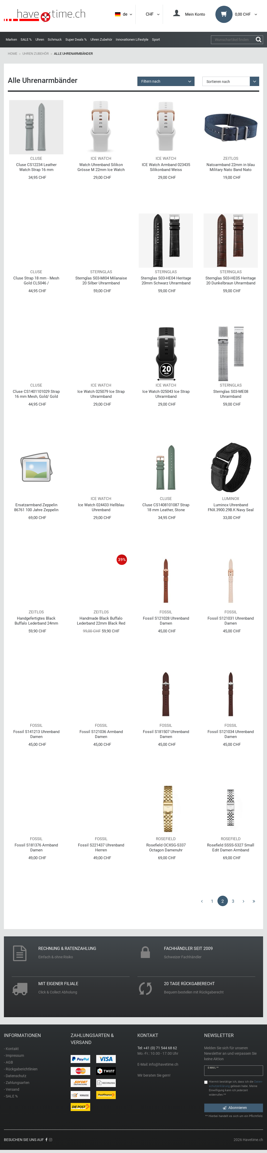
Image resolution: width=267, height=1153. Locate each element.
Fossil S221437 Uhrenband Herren (101, 847)
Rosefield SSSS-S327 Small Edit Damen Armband (230, 847)
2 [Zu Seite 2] (222, 901)
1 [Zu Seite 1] (212, 901)
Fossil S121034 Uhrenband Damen (231, 734)
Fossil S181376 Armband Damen (36, 847)
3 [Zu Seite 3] (233, 901)
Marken (11, 39)
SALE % (26, 39)
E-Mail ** (213, 1067)
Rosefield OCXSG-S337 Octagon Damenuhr (166, 847)
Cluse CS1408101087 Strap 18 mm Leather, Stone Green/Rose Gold (165, 507)
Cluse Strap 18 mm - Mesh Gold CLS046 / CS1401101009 (36, 280)
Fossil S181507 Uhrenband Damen (166, 734)
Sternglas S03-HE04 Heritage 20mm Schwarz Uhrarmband (166, 280)
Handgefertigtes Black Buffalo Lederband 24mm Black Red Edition (36, 621)
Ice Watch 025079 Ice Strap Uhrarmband (101, 394)
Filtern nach (150, 81)
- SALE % (11, 1096)
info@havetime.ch (163, 1064)
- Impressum (14, 1055)
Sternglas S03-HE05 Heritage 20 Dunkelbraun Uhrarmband (230, 280)
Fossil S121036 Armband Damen (101, 734)
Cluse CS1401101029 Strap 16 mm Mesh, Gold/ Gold (36, 394)
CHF (153, 14)
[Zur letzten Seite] (254, 901)
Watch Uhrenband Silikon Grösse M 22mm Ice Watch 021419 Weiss (101, 167)
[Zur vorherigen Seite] (202, 901)
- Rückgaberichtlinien (21, 1069)
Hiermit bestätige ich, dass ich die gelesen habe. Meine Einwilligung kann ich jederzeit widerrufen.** (236, 1088)
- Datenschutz (15, 1076)
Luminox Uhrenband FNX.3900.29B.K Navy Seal (231, 507)
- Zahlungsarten (16, 1083)
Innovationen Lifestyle (132, 39)
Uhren (39, 39)
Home (12, 54)
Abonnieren (235, 1108)
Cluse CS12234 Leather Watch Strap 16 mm (36, 167)
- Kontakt (11, 1049)
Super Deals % (76, 39)
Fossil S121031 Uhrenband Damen (231, 621)
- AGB (8, 1062)
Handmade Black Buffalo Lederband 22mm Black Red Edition (101, 621)
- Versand (11, 1089)
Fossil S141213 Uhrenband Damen (36, 734)
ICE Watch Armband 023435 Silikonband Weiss (166, 167)
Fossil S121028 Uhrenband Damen (166, 621)
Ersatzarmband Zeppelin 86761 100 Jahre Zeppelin (36, 507)
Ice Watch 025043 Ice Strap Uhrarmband (166, 394)
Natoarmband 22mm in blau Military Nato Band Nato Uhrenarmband (231, 167)
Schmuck (55, 39)
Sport (156, 39)
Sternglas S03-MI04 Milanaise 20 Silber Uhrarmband (101, 280)
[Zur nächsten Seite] (243, 901)
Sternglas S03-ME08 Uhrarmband (230, 394)
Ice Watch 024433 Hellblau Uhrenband (101, 507)
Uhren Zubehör (101, 39)
